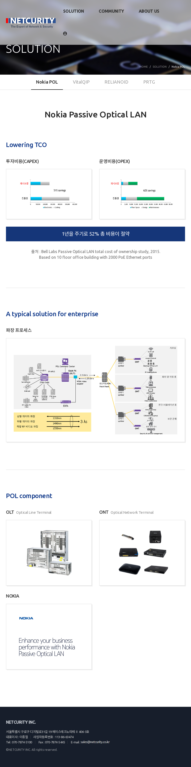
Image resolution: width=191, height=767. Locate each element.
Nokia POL (47, 81)
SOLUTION (73, 11)
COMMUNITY (111, 11)
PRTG (149, 81)
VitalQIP (81, 81)
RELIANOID (116, 81)
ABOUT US (149, 11)
